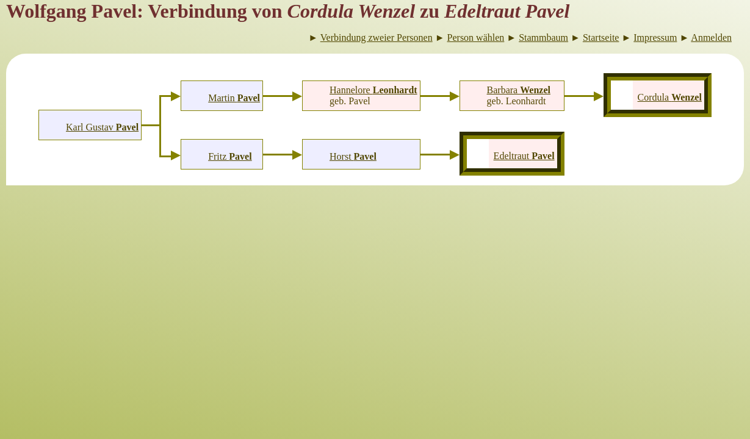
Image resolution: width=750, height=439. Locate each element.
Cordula (670, 97)
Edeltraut (524, 156)
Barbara (518, 90)
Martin (234, 98)
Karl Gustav (102, 127)
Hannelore (373, 90)
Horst (353, 156)
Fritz (230, 156)
